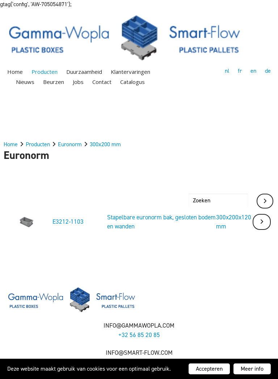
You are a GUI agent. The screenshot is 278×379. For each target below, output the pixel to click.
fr (240, 71)
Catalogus (132, 81)
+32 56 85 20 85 (139, 335)
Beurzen (53, 81)
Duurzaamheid (84, 71)
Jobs (78, 81)
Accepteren (209, 368)
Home (15, 71)
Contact (101, 81)
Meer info (252, 368)
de (268, 71)
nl (227, 71)
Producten (44, 71)
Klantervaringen (130, 71)
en (253, 71)
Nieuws (25, 81)
